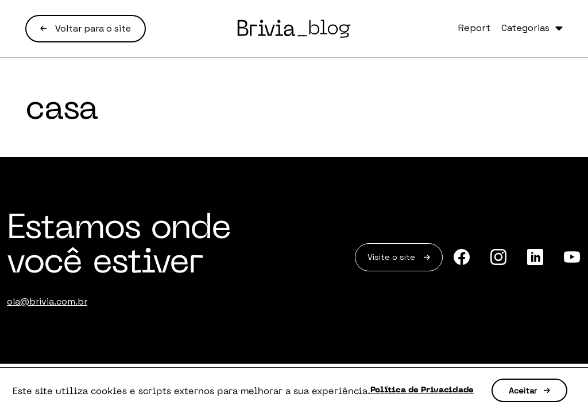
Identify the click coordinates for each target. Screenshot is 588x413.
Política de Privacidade (475, 375)
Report (440, 29)
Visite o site (382, 259)
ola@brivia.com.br (47, 301)
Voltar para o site (85, 28)
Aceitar (302, 398)
